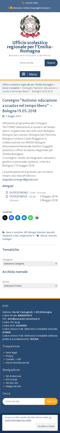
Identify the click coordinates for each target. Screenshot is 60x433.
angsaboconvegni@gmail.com (20, 179)
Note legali (11, 352)
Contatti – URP (13, 359)
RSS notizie (11, 379)
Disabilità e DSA (10, 235)
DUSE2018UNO (18, 192)
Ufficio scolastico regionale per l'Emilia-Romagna (30, 47)
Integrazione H (27, 235)
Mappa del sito (13, 386)
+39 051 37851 (31, 3)
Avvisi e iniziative (11, 87)
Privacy (9, 355)
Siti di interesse (13, 376)
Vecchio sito (12, 382)
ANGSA (43, 235)
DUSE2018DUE (18, 196)
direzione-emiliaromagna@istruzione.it (31, 8)
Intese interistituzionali (17, 362)
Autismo (52, 235)
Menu (29, 74)
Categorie (7, 259)
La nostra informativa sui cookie (28, 419)
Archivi (5, 281)
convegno (7, 239)
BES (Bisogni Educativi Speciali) (39, 232)
